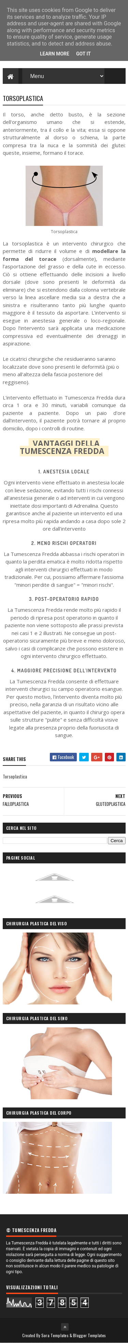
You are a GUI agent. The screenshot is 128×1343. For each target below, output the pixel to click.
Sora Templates (55, 1335)
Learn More (54, 53)
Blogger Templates (89, 1335)
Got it (83, 53)
